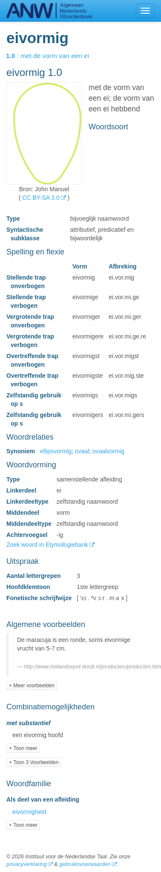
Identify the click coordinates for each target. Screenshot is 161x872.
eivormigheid (29, 811)
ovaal (82, 451)
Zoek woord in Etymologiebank (47, 544)
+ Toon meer (23, 748)
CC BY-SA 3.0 (40, 197)
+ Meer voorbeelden (32, 685)
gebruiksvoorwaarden (84, 864)
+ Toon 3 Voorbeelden (34, 762)
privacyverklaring (26, 864)
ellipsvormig (56, 451)
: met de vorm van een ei (53, 55)
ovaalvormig (108, 451)
